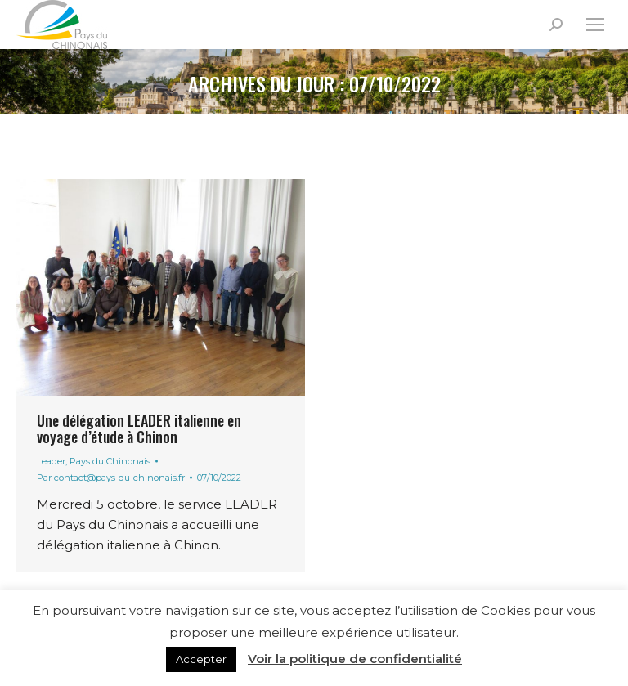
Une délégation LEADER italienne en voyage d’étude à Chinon (139, 428)
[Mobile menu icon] (595, 24)
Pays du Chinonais (110, 461)
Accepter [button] (201, 659)
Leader (51, 461)
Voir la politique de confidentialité (355, 658)
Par (111, 477)
